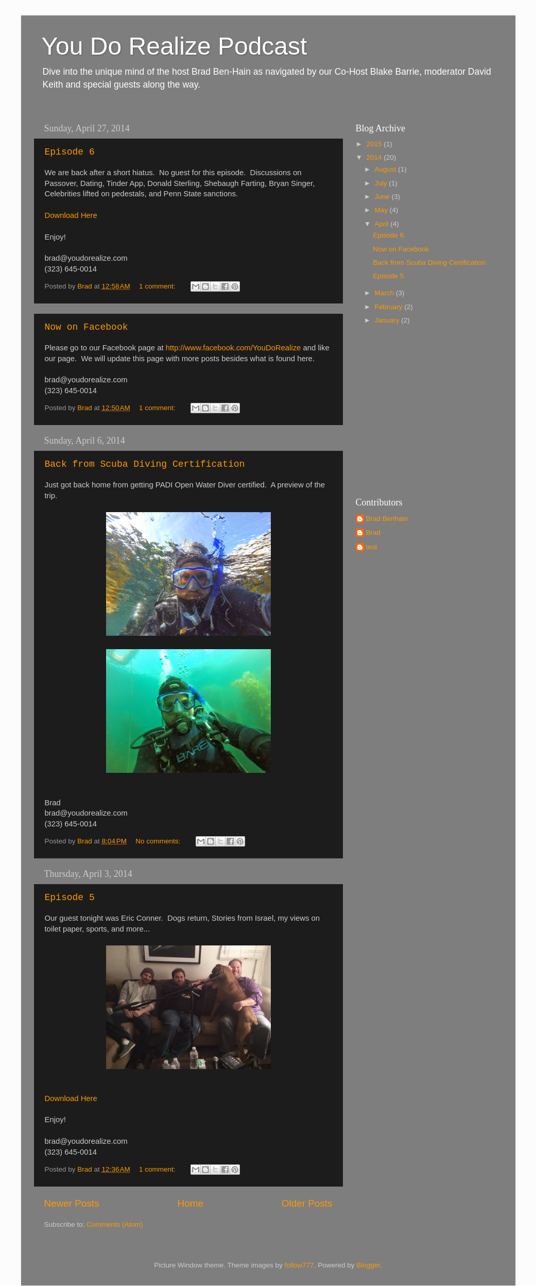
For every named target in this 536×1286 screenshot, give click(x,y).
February (390, 307)
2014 (375, 157)
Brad (373, 532)
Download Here (71, 215)
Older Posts (307, 1203)
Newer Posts (71, 1203)
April (383, 224)
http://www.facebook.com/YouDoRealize (233, 348)
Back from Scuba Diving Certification (145, 464)
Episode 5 (70, 897)
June (383, 196)
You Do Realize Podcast (174, 46)
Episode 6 (70, 152)
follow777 (299, 1265)
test (371, 547)
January (388, 320)
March (385, 293)
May (382, 210)
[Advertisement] (420, 409)
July (382, 183)
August (387, 169)
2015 (375, 144)
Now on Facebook (86, 327)
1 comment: (158, 286)
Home (190, 1203)
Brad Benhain (387, 518)
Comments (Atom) (115, 1224)
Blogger (368, 1265)
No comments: (158, 841)
